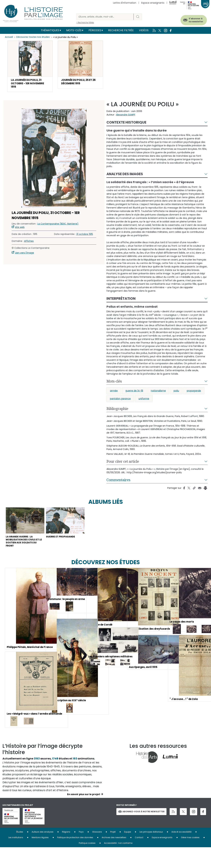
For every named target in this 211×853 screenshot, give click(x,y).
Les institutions (15, 843)
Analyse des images (124, 175)
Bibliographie (117, 410)
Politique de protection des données (75, 843)
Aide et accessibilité (181, 837)
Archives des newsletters (114, 843)
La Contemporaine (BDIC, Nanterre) (57, 225)
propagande (194, 392)
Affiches (29, 242)
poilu (176, 392)
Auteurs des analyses (42, 837)
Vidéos (144, 30)
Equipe (127, 837)
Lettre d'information (124, 3)
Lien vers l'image (24, 254)
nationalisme (158, 392)
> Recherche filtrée (85, 22)
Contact (139, 843)
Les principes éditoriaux (151, 837)
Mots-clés (73, 30)
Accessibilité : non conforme (118, 848)
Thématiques (50, 30)
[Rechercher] (105, 17)
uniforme (143, 400)
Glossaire (97, 837)
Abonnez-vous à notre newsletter (141, 817)
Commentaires (118, 481)
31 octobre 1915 (84, 235)
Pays (81, 837)
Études (19, 837)
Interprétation (121, 300)
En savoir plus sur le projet (83, 800)
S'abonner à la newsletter (192, 19)
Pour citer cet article (122, 463)
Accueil (9, 37)
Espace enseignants (152, 3)
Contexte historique (126, 124)
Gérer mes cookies (190, 843)
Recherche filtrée (121, 30)
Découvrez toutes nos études (34, 37)
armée (114, 392)
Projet (113, 837)
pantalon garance (120, 400)
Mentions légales (40, 843)
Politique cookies (87, 848)
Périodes (95, 30)
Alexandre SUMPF (125, 116)
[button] (30, 67)
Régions (66, 837)
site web (20, 228)
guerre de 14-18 (134, 392)
